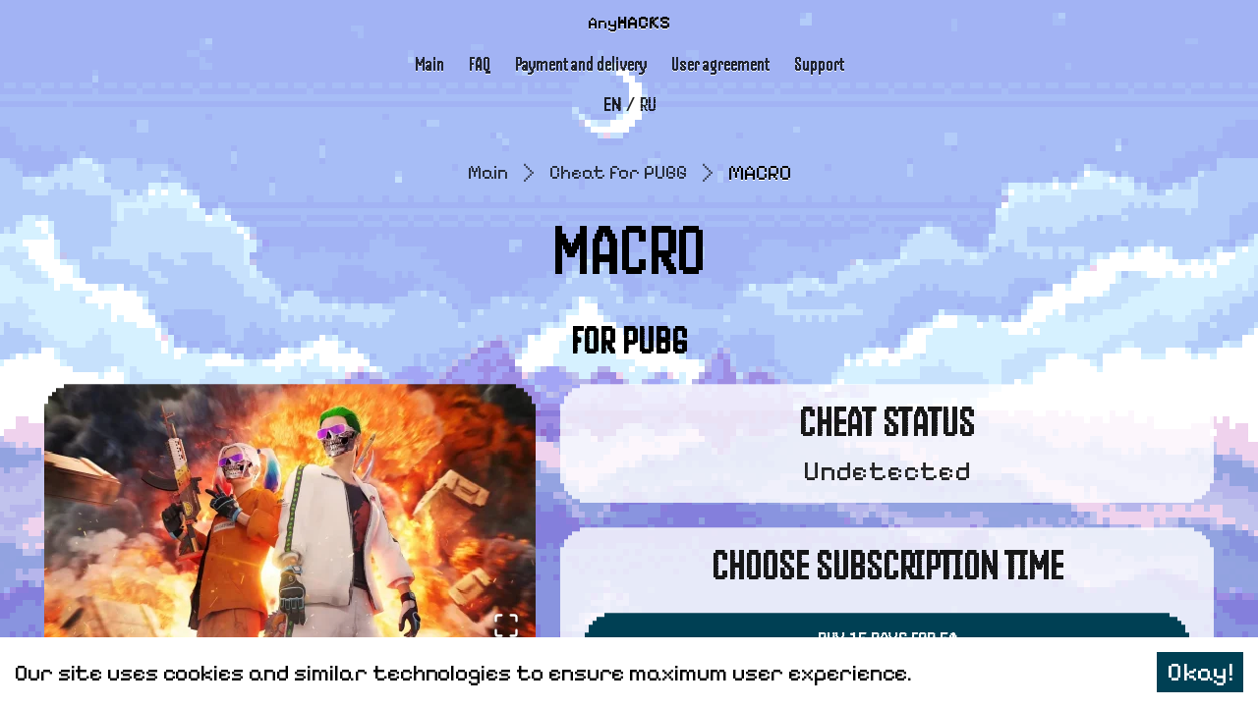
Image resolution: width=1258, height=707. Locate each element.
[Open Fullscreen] (502, 612)
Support (816, 59)
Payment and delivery (581, 59)
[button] (290, 511)
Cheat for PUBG (620, 162)
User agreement (718, 59)
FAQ (481, 59)
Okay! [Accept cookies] (1200, 672)
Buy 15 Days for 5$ (887, 629)
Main (431, 59)
